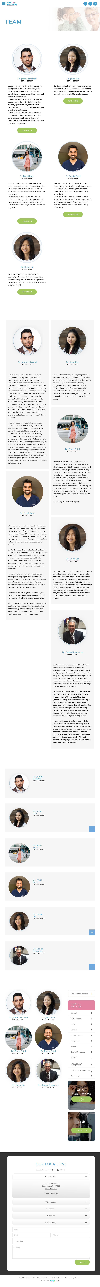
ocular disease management (76, 1072)
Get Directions (51, 1192)
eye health (75, 1047)
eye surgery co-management (77, 1065)
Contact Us (81, 1133)
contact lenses (77, 1036)
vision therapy (77, 1019)
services (74, 1030)
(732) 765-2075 (51, 1196)
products (74, 1058)
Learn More (81, 1102)
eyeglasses (75, 1041)
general (74, 1013)
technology (75, 1079)
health (73, 1024)
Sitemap (78, 1281)
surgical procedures (78, 1053)
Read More (27, 130)
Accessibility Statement (55, 1281)
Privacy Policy (69, 1281)
